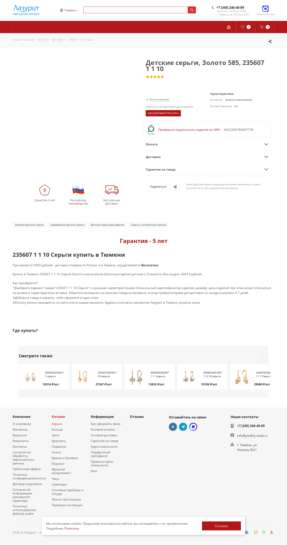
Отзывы (137, 416)
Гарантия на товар (104, 441)
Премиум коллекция (67, 505)
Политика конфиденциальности (29, 476)
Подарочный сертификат (100, 454)
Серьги (57, 424)
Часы (55, 479)
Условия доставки (104, 435)
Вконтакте (173, 427)
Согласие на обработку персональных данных (24, 457)
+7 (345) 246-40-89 (230, 7)
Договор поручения (27, 484)
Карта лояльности (104, 446)
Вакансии (20, 435)
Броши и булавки (65, 458)
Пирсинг (58, 464)
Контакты (20, 446)
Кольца (57, 429)
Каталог (59, 416)
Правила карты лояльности (102, 463)
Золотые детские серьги (29, 224)
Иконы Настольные (66, 499)
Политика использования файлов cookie (24, 510)
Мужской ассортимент (61, 471)
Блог (94, 471)
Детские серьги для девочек (107, 224)
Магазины (20, 429)
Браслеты (59, 441)
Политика (71, 528)
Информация (102, 416)
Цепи (55, 435)
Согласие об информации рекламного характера (22, 495)
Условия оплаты (103, 429)
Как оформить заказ (105, 424)
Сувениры (59, 484)
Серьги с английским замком (148, 224)
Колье (56, 452)
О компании (22, 424)
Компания (21, 416)
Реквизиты (21, 441)
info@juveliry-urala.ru (252, 435)
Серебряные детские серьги (67, 224)
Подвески (59, 446)
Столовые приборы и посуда (68, 492)
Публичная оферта (27, 469)
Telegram (183, 427)
